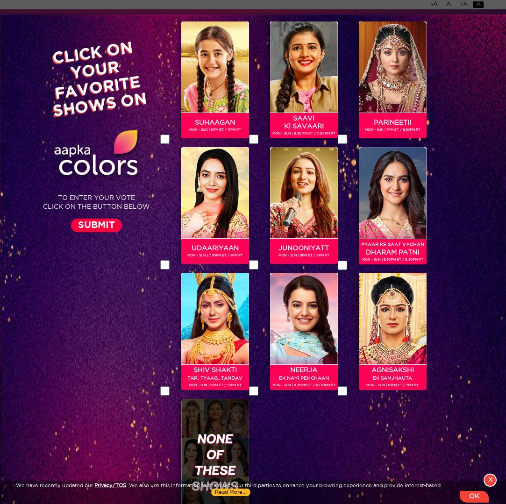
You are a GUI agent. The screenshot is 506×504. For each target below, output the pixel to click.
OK (474, 496)
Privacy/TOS (110, 485)
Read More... (231, 492)
